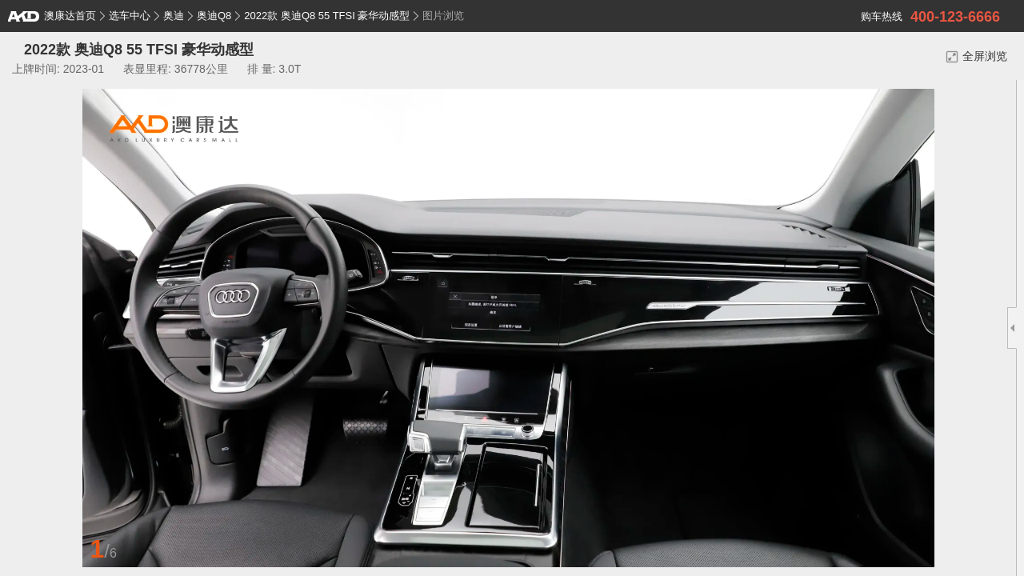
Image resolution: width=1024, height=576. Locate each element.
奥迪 (173, 16)
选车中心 (129, 16)
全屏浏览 (976, 56)
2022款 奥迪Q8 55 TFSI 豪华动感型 (327, 16)
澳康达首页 (52, 16)
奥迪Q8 (214, 16)
